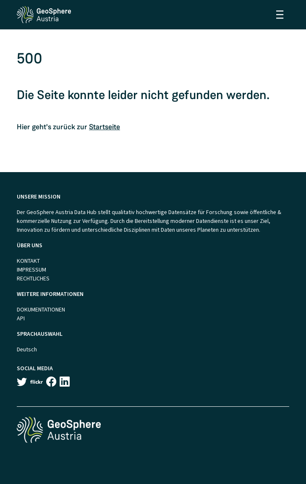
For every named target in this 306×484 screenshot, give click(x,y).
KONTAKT (28, 261)
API (21, 318)
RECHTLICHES (33, 279)
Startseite (104, 127)
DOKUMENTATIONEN (41, 310)
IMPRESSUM (31, 270)
